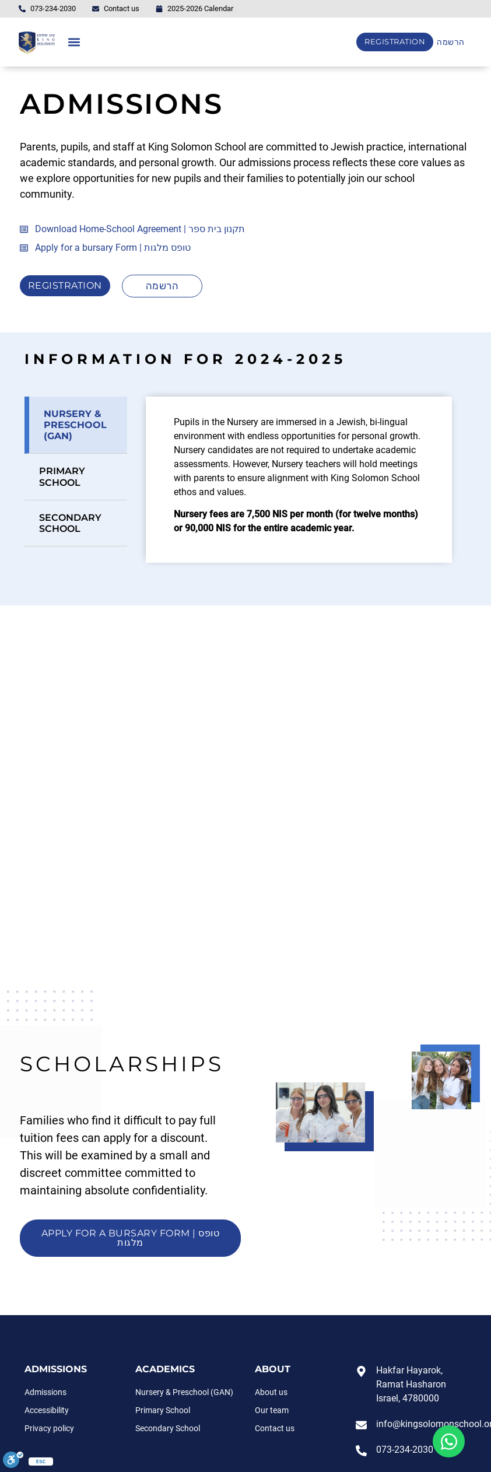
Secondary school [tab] (70, 523)
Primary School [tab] (62, 476)
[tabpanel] (299, 480)
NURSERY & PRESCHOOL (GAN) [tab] (75, 424)
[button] (73, 42)
